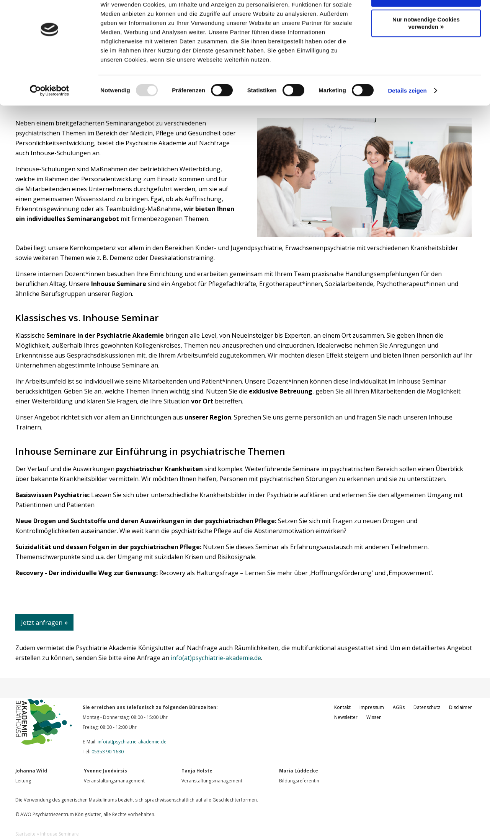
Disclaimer (460, 707)
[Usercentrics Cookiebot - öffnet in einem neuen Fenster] (49, 114)
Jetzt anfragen (41, 622)
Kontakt (342, 707)
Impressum (371, 707)
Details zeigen (407, 114)
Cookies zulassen (423, 19)
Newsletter (346, 717)
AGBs (399, 707)
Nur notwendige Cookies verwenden (426, 47)
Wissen (374, 717)
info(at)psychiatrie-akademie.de (216, 658)
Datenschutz (426, 707)
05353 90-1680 (107, 751)
